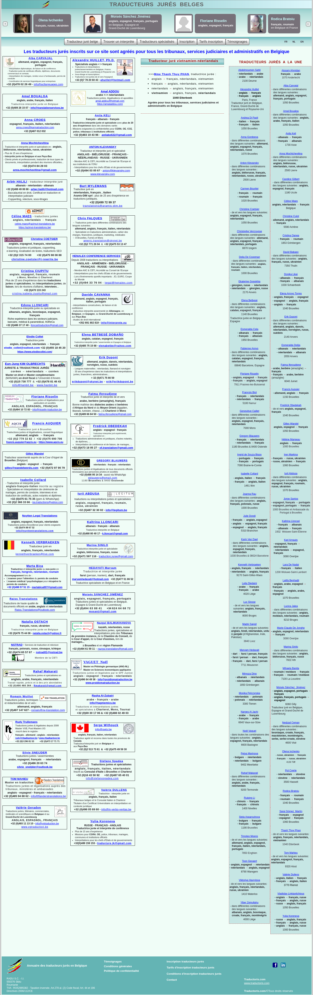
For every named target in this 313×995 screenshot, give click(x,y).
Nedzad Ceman (290, 722)
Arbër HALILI (17, 181)
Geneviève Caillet (249, 411)
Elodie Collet (34, 336)
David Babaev (291, 252)
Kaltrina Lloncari (291, 521)
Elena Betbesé (249, 300)
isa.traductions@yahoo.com (47, 502)
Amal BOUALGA (35, 96)
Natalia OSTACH (35, 621)
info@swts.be (103, 729)
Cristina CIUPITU (35, 271)
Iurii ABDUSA (88, 493)
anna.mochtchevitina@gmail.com (35, 169)
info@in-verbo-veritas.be (116, 809)
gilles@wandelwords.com (21, 467)
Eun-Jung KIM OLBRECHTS (25, 363)
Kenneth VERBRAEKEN (40, 542)
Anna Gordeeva (249, 137)
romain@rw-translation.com (48, 710)
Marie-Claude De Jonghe (291, 627)
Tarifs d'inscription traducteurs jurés (190, 967)
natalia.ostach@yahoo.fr (47, 633)
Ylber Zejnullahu (250, 902)
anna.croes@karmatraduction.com (35, 127)
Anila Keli (291, 133)
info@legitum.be (116, 510)
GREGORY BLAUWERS (112, 460)
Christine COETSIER (44, 238)
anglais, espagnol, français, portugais (133, 21)
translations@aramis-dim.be (103, 205)
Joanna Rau (249, 494)
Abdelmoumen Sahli (249, 70)
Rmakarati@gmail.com (47, 685)
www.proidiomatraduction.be (103, 682)
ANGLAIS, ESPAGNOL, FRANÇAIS (35, 406)
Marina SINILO (97, 545)
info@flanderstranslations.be (48, 796)
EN (302, 41)
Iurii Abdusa (290, 473)
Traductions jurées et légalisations (44, 401)
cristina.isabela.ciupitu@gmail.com (34, 293)
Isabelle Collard (249, 473)
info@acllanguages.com (48, 84)
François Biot (249, 392)
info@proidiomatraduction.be (115, 679)
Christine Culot (291, 216)
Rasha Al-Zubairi (102, 695)
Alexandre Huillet (249, 89)
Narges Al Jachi (249, 711)
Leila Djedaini (249, 583)
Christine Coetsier (249, 209)
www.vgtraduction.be (34, 826)
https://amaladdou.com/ (110, 104)
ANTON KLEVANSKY (102, 146)
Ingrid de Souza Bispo (249, 454)
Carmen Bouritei (250, 188)
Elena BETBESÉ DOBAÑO (103, 334)
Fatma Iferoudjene (291, 364)
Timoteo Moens (249, 836)
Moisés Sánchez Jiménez (290, 687)
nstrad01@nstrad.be (49, 652)
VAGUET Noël (95, 662)
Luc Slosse (249, 602)
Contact (172, 979)
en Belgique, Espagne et (124, 24)
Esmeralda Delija (291, 345)
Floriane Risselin (249, 373)
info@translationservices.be (47, 107)
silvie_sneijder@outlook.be (35, 766)
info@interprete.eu (114, 322)
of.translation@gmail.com (116, 447)
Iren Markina (291, 454)
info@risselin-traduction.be (47, 409)
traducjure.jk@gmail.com (114, 843)
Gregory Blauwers (249, 435)
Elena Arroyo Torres (291, 293)
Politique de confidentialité (121, 970)
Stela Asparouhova (249, 816)
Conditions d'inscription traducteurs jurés (194, 973)
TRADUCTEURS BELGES (157, 4)
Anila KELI (103, 115)
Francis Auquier (290, 389)
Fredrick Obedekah (290, 405)
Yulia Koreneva (291, 916)
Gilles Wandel (291, 423)
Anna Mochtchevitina (290, 153)
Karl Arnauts (290, 540)
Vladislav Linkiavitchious (290, 893)
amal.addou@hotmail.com (109, 101)
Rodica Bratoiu (291, 791)
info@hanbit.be (23, 385)
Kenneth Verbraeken (249, 564)
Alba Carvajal (290, 85)
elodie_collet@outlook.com (22, 347)
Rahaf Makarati (249, 773)
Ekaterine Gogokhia (249, 281)
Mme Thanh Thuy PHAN (171, 74)
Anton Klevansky (249, 162)
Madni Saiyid (249, 624)
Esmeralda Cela (249, 329)
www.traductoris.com (257, 983)
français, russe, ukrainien (52, 25)
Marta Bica (34, 566)
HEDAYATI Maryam (103, 567)
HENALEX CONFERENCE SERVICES (96, 255)
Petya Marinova (249, 753)
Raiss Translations (24, 598)
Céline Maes (291, 201)
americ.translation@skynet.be (102, 240)
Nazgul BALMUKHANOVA (114, 622)
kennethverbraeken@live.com (35, 554)
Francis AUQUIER (46, 423)
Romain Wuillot (21, 696)
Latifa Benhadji (291, 580)
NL (294, 41)
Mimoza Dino (249, 673)
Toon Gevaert (249, 861)
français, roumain (283, 24)
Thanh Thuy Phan (291, 830)
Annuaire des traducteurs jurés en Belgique (57, 965)
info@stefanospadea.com (102, 778)
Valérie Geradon (28, 807)
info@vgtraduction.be (47, 823)
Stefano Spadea (111, 761)
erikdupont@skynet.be (87, 381)
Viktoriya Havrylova (249, 880)
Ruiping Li (249, 797)
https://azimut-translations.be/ (35, 227)
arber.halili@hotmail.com (47, 189)
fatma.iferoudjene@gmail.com (115, 414)
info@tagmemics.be (103, 702)
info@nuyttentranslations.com (35, 530)
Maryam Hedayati (249, 650)
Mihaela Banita (291, 668)
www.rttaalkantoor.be (49, 738)
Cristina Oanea (291, 235)
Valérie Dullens (291, 874)
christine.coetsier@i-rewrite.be (34, 259)
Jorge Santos (291, 498)
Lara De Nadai (291, 564)
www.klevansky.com (102, 174)
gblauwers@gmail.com (102, 477)
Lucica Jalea (291, 606)
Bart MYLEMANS (93, 186)
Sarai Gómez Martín (290, 811)
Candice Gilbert (291, 179)
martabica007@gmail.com (47, 587)
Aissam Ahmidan (291, 70)
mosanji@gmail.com (102, 611)
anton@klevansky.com (116, 170)
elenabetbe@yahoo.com (115, 345)
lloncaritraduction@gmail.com (47, 325)
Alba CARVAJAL (41, 58)
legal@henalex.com (118, 282)
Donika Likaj (290, 274)
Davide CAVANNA (96, 294)
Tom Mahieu (290, 852)
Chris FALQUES (90, 218)
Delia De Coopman (249, 257)
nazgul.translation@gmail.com (115, 648)
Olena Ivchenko (290, 751)
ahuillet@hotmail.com (115, 80)
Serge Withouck (106, 725)
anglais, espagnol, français (215, 25)
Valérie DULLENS (114, 789)
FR (285, 41)
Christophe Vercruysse (249, 231)
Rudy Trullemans (26, 721)
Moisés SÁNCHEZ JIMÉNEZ (102, 594)
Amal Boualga (291, 111)
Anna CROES (35, 119)
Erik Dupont (290, 316)
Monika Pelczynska (249, 693)
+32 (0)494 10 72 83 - (20, 409)
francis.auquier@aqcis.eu (21, 442)
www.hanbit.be (47, 385)
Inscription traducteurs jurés (185, 961)
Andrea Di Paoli (249, 117)
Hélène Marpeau (291, 439)
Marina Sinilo (291, 646)
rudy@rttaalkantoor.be (26, 738)
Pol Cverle (290, 770)
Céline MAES (22, 216)
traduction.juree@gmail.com (116, 556)
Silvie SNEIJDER (34, 752)
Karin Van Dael (249, 539)
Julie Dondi (249, 515)
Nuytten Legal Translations (39, 515)
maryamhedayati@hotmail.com (90, 579)
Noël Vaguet (249, 730)
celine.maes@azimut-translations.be (35, 223)
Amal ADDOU (110, 91)
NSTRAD (16, 644)
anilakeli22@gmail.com (117, 134)
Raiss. (35, 609)
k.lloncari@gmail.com (115, 533)
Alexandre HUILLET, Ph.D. (93, 60)
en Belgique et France (284, 27)
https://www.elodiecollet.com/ (34, 351)
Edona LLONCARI (35, 305)
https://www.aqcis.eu (51, 442)
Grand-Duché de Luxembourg (127, 28)
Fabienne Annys (249, 348)
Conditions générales (118, 966)
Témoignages (113, 961)
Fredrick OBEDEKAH (110, 426)
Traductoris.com (254, 979)
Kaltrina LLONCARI (102, 522)
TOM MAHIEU (19, 778)
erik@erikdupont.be (119, 381)
